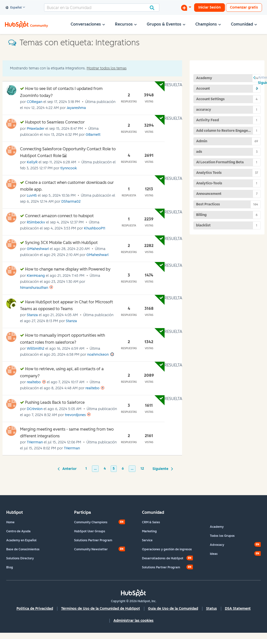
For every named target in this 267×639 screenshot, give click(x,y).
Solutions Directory (20, 558)
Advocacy (217, 545)
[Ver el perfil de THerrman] (35, 442)
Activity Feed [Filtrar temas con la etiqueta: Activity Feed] (207, 120)
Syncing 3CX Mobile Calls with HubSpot (61, 242)
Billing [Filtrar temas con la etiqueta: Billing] (201, 215)
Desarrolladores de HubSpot (162, 558)
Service (147, 540)
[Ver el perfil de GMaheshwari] (38, 249)
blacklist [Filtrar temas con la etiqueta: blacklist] (203, 225)
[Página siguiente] (162, 468)
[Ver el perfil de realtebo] (34, 382)
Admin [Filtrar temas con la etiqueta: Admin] (201, 141)
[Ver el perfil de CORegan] (34, 102)
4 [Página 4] (105, 468)
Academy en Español (21, 540)
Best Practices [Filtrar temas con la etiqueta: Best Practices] (208, 204)
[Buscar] (101, 8)
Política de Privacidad (35, 608)
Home (10, 522)
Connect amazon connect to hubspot (59, 215)
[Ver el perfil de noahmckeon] (98, 354)
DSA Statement (238, 608)
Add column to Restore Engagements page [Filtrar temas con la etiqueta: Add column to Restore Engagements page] (228, 131)
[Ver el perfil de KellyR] (32, 162)
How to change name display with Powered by (67, 269)
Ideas (214, 554)
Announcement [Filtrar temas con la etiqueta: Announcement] (208, 194)
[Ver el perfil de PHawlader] (35, 128)
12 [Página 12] (142, 468)
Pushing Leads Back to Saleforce (55, 402)
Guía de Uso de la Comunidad (173, 608)
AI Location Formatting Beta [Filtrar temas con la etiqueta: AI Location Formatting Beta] (220, 162)
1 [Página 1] (86, 468)
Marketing (149, 531)
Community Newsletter (91, 549)
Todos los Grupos (222, 536)
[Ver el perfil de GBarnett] (93, 135)
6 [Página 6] (123, 468)
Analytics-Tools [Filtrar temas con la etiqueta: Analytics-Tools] (209, 183)
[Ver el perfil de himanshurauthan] (34, 288)
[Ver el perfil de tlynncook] (68, 168)
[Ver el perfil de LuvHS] (32, 195)
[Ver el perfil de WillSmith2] (35, 348)
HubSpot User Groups (89, 531)
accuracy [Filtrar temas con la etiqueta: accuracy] (203, 109)
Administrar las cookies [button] (133, 620)
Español (14, 8)
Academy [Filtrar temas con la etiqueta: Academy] (204, 78)
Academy (217, 527)
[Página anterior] (68, 468)
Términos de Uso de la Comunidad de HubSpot (100, 608)
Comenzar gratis (244, 7)
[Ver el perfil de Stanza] (32, 315)
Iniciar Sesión (209, 7)
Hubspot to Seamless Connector (55, 122)
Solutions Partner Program (93, 540)
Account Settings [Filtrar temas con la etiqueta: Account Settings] (210, 99)
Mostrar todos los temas (106, 68)
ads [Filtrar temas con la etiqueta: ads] (199, 152)
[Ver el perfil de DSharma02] (71, 201)
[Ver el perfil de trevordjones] (75, 415)
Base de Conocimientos (23, 549)
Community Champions (90, 522)
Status (211, 608)
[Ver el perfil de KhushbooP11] (94, 228)
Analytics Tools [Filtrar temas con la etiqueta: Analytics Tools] (209, 173)
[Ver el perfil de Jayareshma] (76, 108)
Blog (9, 567)
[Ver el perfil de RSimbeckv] (36, 222)
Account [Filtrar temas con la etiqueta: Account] (203, 88)
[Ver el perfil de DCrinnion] (35, 409)
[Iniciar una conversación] (186, 7)
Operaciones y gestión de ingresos (167, 549)
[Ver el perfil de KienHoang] (36, 276)
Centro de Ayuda (18, 531)
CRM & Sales (151, 522)
